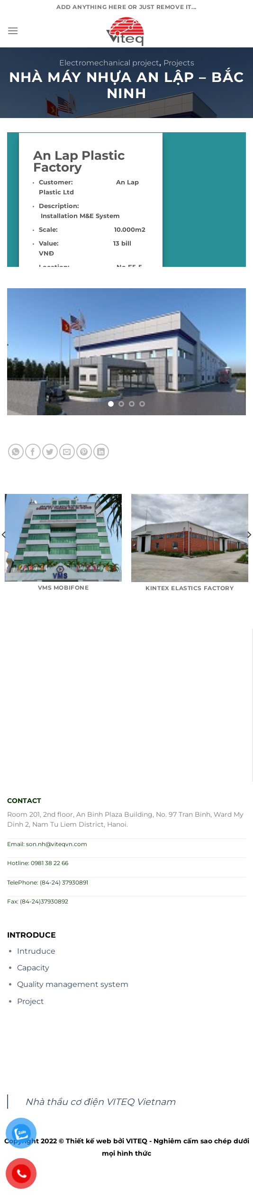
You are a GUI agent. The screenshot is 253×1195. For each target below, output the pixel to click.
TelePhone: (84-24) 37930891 (47, 882)
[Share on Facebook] (33, 451)
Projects (178, 62)
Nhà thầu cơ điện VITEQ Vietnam (100, 1101)
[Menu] (12, 30)
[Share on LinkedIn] (101, 451)
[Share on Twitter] (50, 451)
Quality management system (72, 984)
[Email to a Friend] (67, 451)
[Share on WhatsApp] (16, 451)
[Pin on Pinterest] (84, 451)
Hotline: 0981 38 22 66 (37, 863)
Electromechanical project (109, 62)
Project (30, 1001)
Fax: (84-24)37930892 (37, 901)
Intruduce (36, 951)
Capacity (33, 967)
